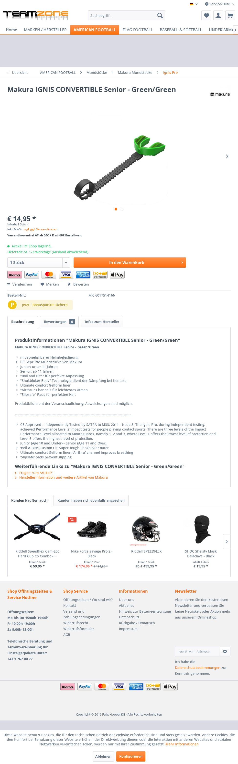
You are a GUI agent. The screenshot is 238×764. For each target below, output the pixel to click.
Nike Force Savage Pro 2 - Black (119, 551)
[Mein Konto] (218, 15)
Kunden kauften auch (29, 500)
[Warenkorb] (230, 15)
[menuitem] (126, 15)
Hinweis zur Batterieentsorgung (145, 611)
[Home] (11, 29)
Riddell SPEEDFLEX (191, 551)
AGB (66, 634)
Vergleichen (19, 284)
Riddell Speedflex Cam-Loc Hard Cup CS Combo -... (46, 553)
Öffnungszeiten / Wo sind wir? (88, 599)
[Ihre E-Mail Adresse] (197, 651)
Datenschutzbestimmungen (197, 667)
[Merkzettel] (206, 15)
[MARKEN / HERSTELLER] (45, 29)
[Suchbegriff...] (126, 15)
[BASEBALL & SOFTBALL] (181, 29)
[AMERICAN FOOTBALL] (94, 29)
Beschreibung (22, 321)
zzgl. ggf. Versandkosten (40, 229)
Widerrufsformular (78, 628)
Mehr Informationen (182, 744)
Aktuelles (126, 605)
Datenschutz (129, 617)
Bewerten (78, 284)
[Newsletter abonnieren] (224, 651)
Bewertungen (59, 321)
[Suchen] (160, 15)
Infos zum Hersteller (102, 321)
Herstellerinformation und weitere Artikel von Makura (61, 477)
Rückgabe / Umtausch (137, 622)
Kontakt (69, 605)
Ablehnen (103, 756)
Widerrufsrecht (75, 622)
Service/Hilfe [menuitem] (218, 4)
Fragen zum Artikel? (33, 472)
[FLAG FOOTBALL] (137, 29)
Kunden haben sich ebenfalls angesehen (91, 500)
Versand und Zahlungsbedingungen (81, 614)
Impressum (128, 628)
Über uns (126, 599)
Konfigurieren (130, 756)
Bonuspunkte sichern (50, 304)
